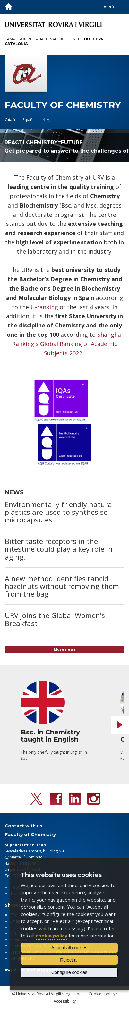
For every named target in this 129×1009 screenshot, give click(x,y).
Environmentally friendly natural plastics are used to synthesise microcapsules (59, 511)
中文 (46, 119)
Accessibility (65, 1001)
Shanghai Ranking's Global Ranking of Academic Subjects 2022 (67, 344)
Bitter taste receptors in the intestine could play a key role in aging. (59, 548)
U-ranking (44, 307)
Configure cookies (69, 972)
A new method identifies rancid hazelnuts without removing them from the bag (62, 585)
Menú (108, 7)
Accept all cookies (69, 947)
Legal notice (75, 993)
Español (29, 119)
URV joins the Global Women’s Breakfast (55, 619)
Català (10, 119)
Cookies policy (102, 993)
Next (120, 725)
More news (65, 649)
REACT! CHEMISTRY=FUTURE (43, 143)
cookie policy (51, 935)
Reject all (69, 959)
